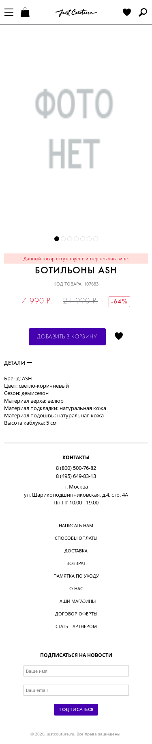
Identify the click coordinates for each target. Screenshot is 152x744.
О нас (76, 588)
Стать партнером (76, 626)
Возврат (76, 563)
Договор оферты (76, 614)
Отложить (119, 337)
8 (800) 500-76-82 (76, 467)
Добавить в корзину (67, 337)
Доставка (76, 551)
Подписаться (75, 709)
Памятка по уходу (76, 576)
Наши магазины (76, 601)
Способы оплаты (76, 538)
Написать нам (76, 525)
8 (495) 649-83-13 (76, 476)
